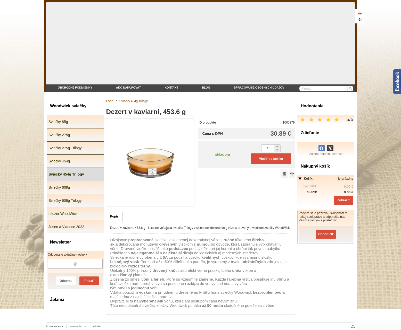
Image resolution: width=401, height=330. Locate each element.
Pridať (89, 281)
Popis (114, 216)
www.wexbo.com (78, 326)
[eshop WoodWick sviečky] (200, 47)
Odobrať (66, 281)
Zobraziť (343, 200)
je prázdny (345, 178)
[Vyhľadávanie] (326, 88)
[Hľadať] (350, 88)
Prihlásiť (97, 326)
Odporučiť (325, 234)
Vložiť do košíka (271, 159)
